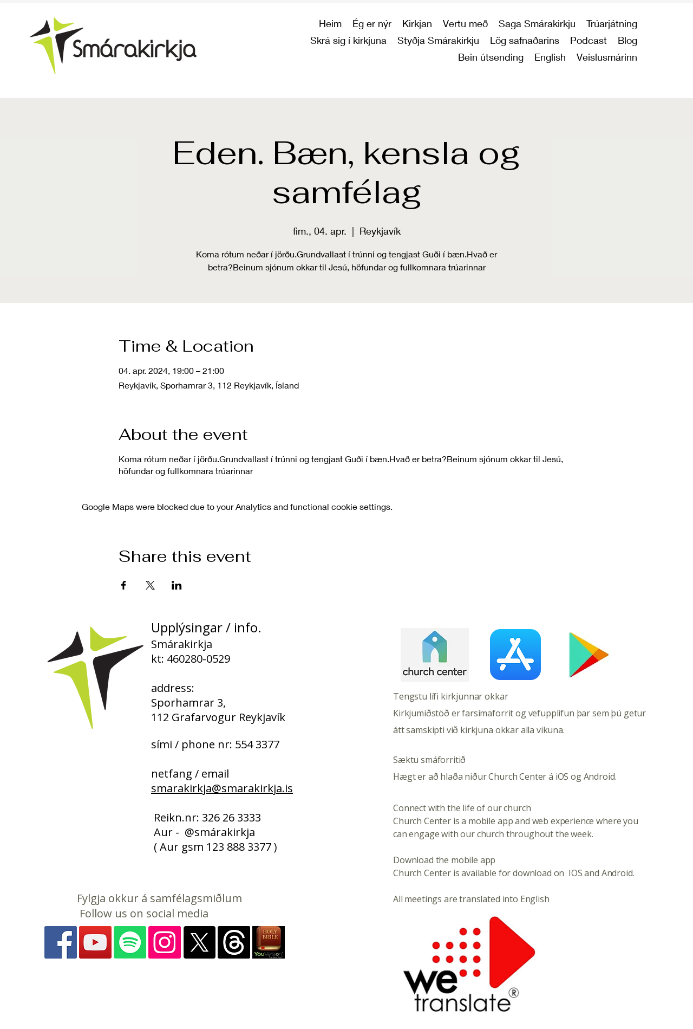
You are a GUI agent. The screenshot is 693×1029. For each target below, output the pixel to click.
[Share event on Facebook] (124, 585)
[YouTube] (95, 942)
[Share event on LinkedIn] (177, 585)
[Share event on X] (150, 585)
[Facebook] (60, 942)
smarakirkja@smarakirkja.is (222, 788)
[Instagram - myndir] (164, 942)
